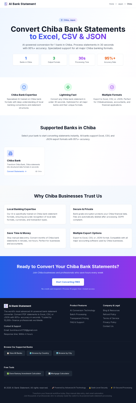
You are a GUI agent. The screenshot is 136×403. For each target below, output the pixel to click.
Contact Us (108, 326)
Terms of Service (111, 318)
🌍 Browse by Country (39, 353)
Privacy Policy (109, 322)
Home (111, 4)
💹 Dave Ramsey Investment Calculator (24, 373)
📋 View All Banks (14, 353)
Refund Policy (109, 314)
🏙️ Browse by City (64, 353)
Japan (120, 4)
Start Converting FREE (68, 282)
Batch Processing (78, 314)
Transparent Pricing (79, 318)
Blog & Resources (111, 310)
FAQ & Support (77, 322)
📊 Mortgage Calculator (58, 373)
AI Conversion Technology (82, 310)
